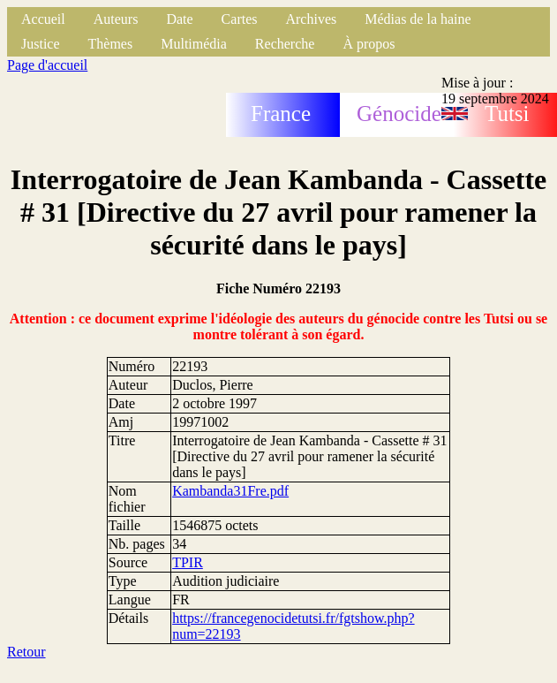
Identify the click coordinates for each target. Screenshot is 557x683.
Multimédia (194, 43)
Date (179, 19)
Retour (26, 651)
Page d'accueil (47, 64)
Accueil (43, 19)
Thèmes (110, 43)
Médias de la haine (417, 19)
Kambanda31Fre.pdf (230, 490)
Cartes (240, 19)
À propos (368, 43)
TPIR (187, 562)
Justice (40, 43)
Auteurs (116, 19)
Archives (310, 19)
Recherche (285, 43)
